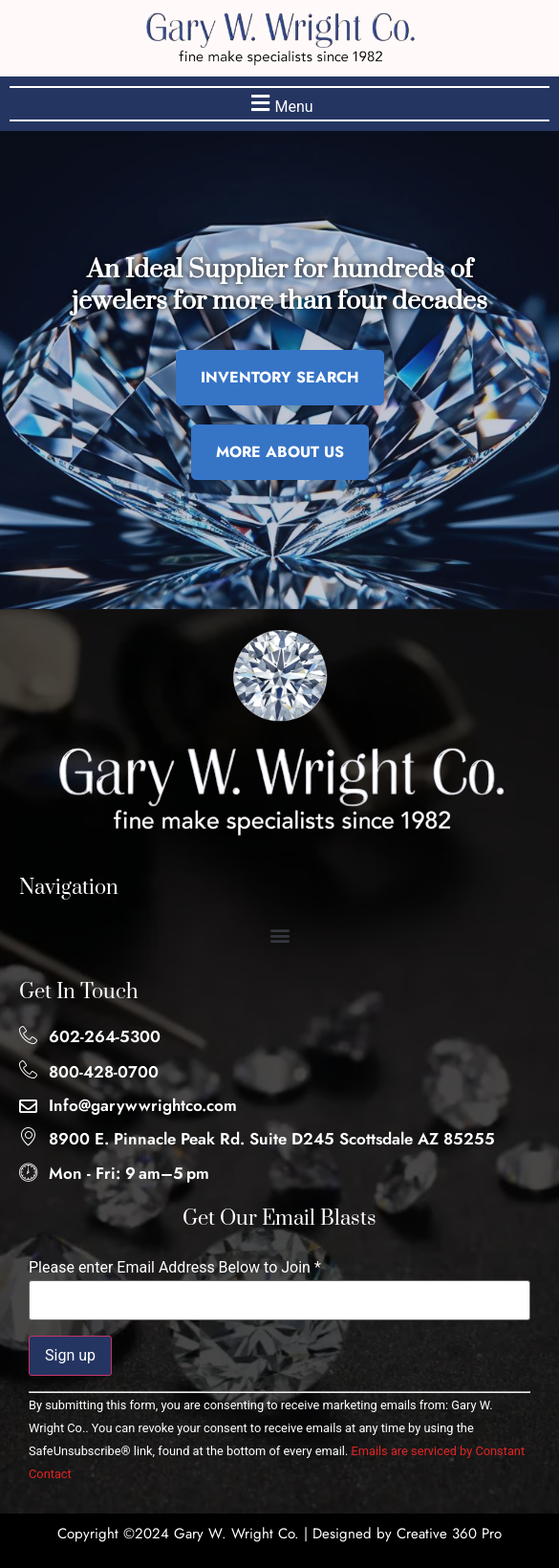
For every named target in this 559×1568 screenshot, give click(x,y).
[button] (279, 104)
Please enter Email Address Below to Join (175, 1267)
